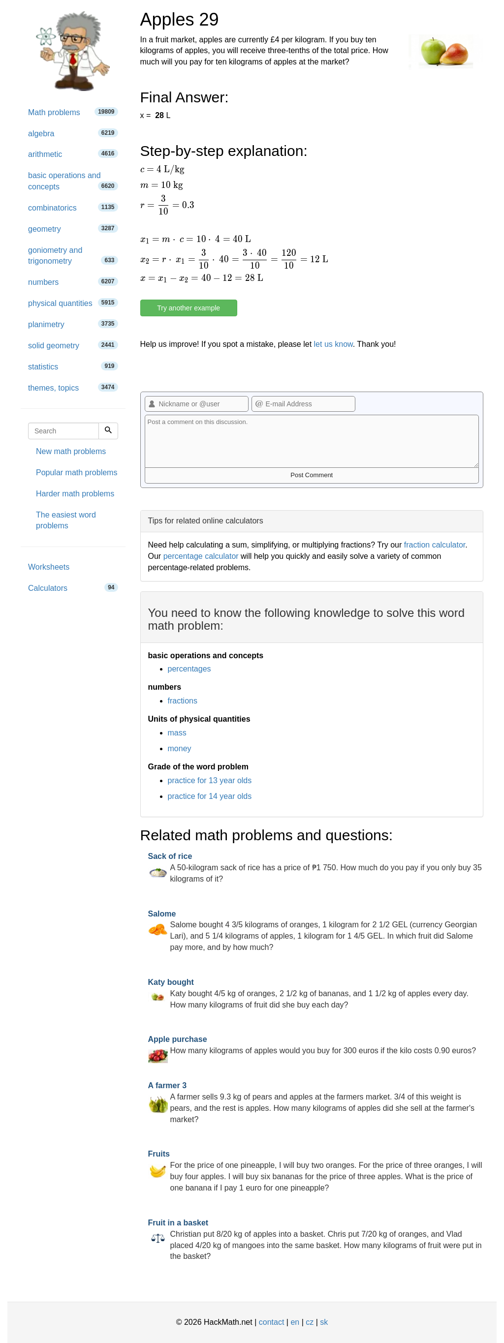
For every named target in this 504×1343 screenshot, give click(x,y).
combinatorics (73, 207)
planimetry (73, 324)
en (294, 1322)
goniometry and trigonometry (73, 256)
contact (271, 1322)
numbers (73, 281)
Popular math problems (76, 472)
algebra (73, 133)
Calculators (73, 587)
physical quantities (73, 302)
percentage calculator (201, 556)
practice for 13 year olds (210, 780)
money (179, 748)
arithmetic (73, 153)
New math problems (71, 451)
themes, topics (73, 387)
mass (177, 733)
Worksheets (48, 567)
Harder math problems (75, 493)
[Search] (108, 431)
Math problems (73, 112)
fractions (182, 701)
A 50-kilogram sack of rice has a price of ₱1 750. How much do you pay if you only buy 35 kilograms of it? (315, 867)
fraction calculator (435, 545)
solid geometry (73, 345)
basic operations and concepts (73, 181)
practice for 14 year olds (210, 796)
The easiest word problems (66, 520)
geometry (73, 228)
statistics (73, 366)
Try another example (188, 308)
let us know (333, 344)
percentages (189, 669)
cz (310, 1322)
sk (324, 1322)
